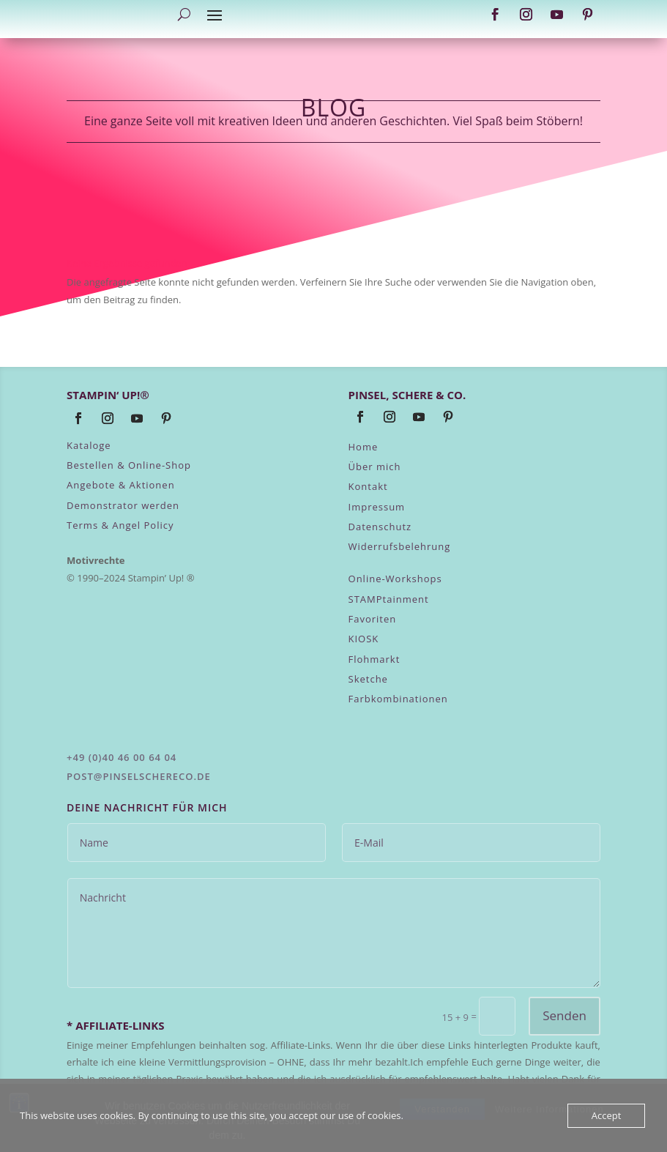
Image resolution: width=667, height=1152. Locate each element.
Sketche (368, 678)
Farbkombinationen (398, 698)
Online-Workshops (395, 578)
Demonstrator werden (123, 505)
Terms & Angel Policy (120, 525)
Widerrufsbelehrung (400, 546)
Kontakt (368, 486)
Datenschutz (380, 526)
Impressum (377, 506)
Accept (607, 1115)
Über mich (375, 466)
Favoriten (373, 618)
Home (364, 446)
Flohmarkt (374, 659)
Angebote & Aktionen (121, 484)
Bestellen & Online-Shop (129, 465)
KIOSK (364, 638)
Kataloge (89, 445)
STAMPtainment (389, 599)
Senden (564, 1015)
